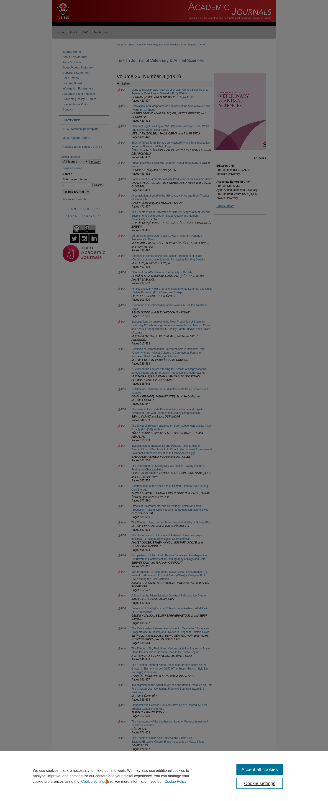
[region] (164, 776)
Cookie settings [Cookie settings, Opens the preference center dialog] (259, 783)
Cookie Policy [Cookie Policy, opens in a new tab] (175, 781)
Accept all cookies (259, 769)
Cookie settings (93, 781)
